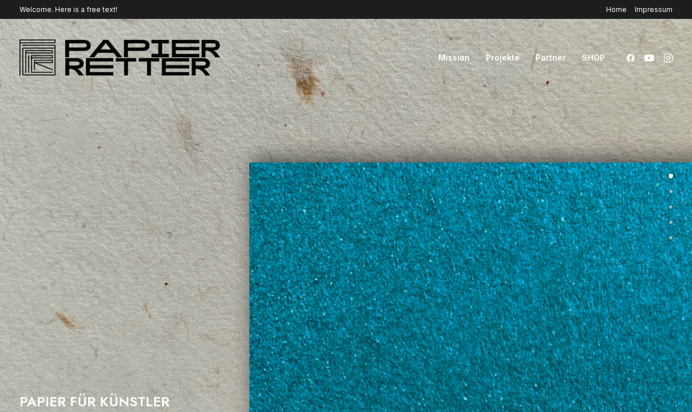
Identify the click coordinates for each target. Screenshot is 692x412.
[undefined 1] (670, 191)
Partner (551, 57)
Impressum (654, 9)
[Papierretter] (119, 57)
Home (616, 9)
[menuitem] (618, 9)
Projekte (503, 57)
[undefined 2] (670, 207)
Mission (454, 57)
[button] (633, 57)
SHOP (593, 57)
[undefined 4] (670, 238)
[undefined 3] (670, 222)
